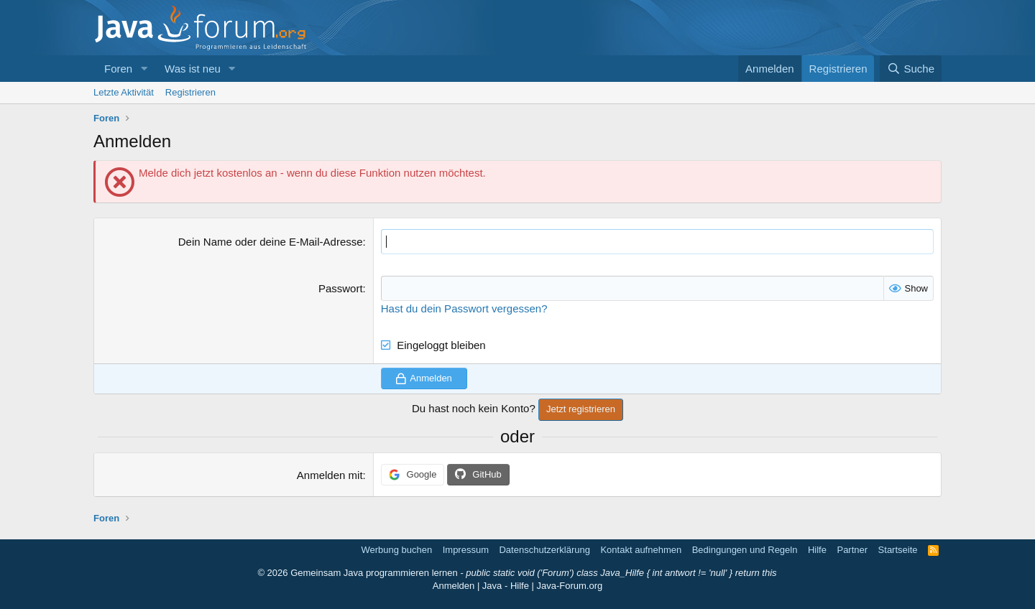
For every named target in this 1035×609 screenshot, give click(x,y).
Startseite (898, 549)
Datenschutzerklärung (544, 549)
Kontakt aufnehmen (640, 549)
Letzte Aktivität (123, 92)
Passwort (340, 288)
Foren (118, 68)
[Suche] (911, 68)
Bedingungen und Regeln (745, 549)
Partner (852, 549)
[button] (144, 68)
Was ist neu (193, 68)
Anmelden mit (330, 475)
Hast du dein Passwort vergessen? (464, 308)
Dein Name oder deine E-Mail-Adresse (270, 242)
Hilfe (817, 549)
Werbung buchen (396, 549)
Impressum (466, 549)
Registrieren (190, 92)
